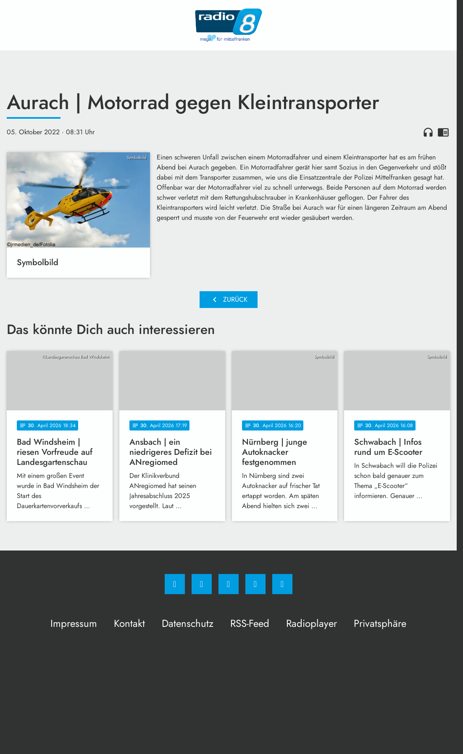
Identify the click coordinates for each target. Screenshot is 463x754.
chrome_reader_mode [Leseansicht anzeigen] (443, 132)
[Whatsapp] (228, 584)
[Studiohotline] (255, 584)
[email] (282, 584)
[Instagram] (202, 584)
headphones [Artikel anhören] (428, 132)
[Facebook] (175, 584)
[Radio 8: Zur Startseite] (229, 25)
